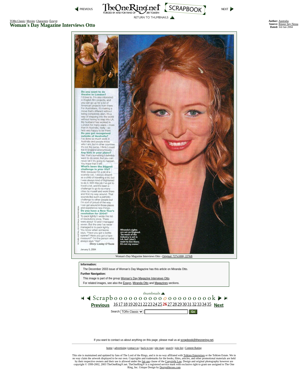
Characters (42, 20)
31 (189, 304)
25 (160, 304)
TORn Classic (17, 20)
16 (116, 304)
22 (145, 304)
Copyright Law (173, 361)
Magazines (161, 283)
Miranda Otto (141, 283)
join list (179, 347)
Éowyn (53, 20)
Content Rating (193, 347)
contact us (133, 347)
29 (180, 304)
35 (209, 304)
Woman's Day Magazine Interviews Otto (145, 278)
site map (159, 347)
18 (125, 304)
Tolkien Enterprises (194, 355)
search (169, 347)
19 (130, 304)
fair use (146, 361)
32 (194, 304)
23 (150, 304)
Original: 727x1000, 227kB (177, 256)
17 (120, 304)
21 (140, 304)
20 (135, 304)
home (109, 347)
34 (204, 304)
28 (175, 304)
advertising (120, 347)
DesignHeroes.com (170, 367)
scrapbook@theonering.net (197, 339)
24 (155, 304)
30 (184, 304)
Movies (31, 20)
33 (199, 304)
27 (170, 304)
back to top (147, 347)
